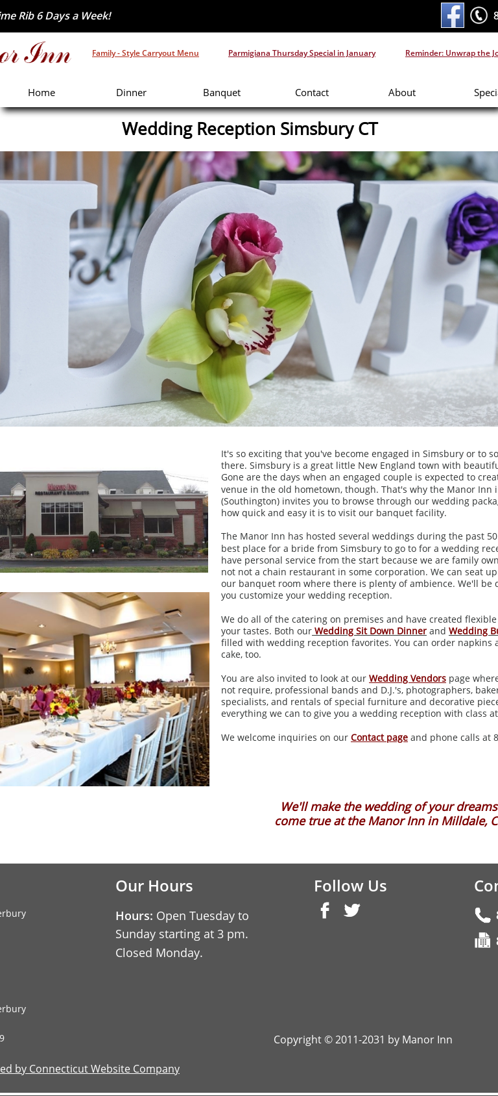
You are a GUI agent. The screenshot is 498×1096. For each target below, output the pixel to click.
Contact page (379, 737)
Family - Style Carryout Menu (145, 52)
